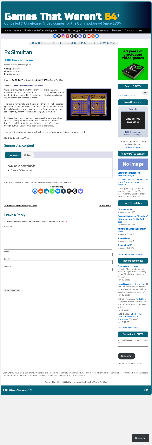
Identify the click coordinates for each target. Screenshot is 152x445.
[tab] (13, 155)
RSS (146, 390)
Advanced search (126, 95)
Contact (129, 30)
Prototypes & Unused (80, 30)
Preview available (46, 182)
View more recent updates (131, 254)
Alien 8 (137, 266)
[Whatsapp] (52, 191)
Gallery (39, 85)
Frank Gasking (56, 80)
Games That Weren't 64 (21, 390)
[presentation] (26, 279)
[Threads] (74, 191)
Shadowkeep (124, 238)
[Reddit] (40, 191)
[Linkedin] (46, 191)
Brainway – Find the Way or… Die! (20, 205)
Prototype (128, 182)
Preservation (102, 30)
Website (8, 266)
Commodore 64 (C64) (129, 179)
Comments (18, 85)
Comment (9, 226)
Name (7, 251)
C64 (63, 30)
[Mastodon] (80, 191)
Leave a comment (63, 182)
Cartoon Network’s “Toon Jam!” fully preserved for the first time (133, 219)
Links (139, 30)
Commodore (135, 132)
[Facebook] (35, 191)
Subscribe (126, 356)
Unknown (16, 68)
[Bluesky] (57, 191)
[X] (69, 191)
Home (8, 30)
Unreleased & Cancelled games (41, 30)
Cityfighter (105, 205)
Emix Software (22, 60)
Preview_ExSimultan (20, 170)
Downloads (29, 85)
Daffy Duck (141, 299)
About (17, 30)
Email (7, 259)
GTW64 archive (21, 182)
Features (117, 30)
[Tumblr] (63, 191)
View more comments (129, 327)
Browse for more (133, 147)
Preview (14, 64)
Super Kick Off (125, 245)
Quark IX (133, 109)
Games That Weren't (62, 17)
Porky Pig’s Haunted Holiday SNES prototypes (130, 316)
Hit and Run (139, 284)
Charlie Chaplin (125, 209)
